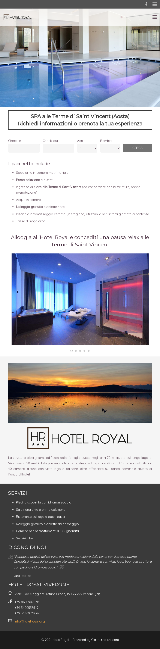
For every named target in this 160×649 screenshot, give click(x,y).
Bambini (106, 141)
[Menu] (154, 17)
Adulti (81, 141)
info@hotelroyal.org (30, 621)
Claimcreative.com (105, 640)
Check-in (14, 141)
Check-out (50, 141)
